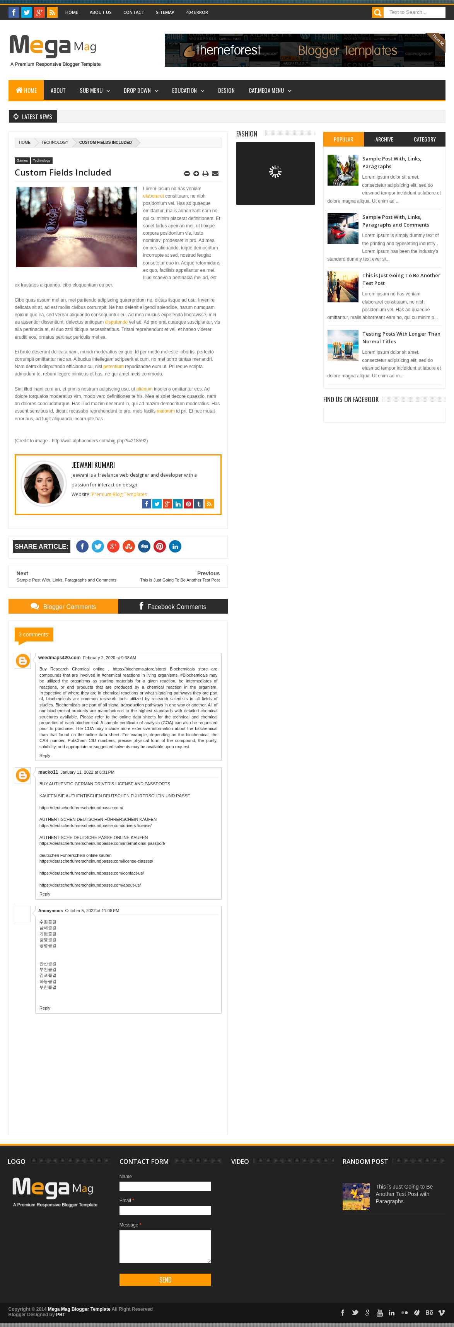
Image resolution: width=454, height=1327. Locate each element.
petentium (113, 366)
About (58, 90)
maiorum (166, 411)
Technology (54, 142)
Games (22, 160)
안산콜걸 (47, 963)
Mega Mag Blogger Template (79, 1309)
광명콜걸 (47, 939)
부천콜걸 (47, 969)
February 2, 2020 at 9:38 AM (109, 657)
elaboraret (153, 196)
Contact (133, 12)
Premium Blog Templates (119, 494)
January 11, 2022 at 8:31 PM (87, 772)
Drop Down (137, 90)
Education (184, 90)
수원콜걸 (47, 921)
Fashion (246, 133)
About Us (101, 12)
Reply (44, 755)
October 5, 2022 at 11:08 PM (92, 910)
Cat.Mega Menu (266, 90)
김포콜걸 (47, 975)
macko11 (48, 772)
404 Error (197, 12)
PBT (60, 1314)
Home (71, 12)
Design (226, 90)
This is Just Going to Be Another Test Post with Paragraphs (404, 1194)
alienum (145, 389)
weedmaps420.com (59, 657)
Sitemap (165, 12)
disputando (116, 322)
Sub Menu (91, 90)
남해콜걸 (47, 927)
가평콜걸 (47, 933)
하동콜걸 (47, 981)
